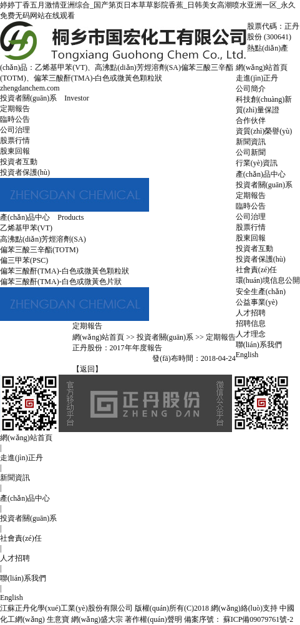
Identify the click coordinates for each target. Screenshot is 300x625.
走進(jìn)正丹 (257, 78)
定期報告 (251, 195)
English (247, 354)
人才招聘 (251, 312)
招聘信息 (251, 323)
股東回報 (251, 238)
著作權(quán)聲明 (153, 619)
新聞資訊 (251, 141)
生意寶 (58, 619)
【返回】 (87, 369)
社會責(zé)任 (257, 269)
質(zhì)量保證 (258, 110)
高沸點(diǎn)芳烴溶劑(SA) (138, 67)
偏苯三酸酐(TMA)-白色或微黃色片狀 (61, 281)
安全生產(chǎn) (261, 291)
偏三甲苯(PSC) (24, 260)
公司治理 (251, 216)
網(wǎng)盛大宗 (97, 619)
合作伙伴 (251, 120)
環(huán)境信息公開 (268, 280)
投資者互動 (254, 248)
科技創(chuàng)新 (264, 99)
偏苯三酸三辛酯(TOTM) (39, 249)
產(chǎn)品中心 (261, 174)
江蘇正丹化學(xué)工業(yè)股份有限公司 (66, 608)
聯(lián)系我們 (259, 344)
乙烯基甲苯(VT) (61, 67)
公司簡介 (251, 88)
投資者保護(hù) (261, 259)
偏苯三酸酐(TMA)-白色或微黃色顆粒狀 (98, 78)
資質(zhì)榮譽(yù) (264, 131)
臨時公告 (251, 206)
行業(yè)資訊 (257, 163)
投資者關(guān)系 (264, 184)
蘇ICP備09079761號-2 (257, 619)
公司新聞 (251, 152)
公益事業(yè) (257, 302)
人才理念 (251, 334)
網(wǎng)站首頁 (262, 67)
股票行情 (251, 227)
